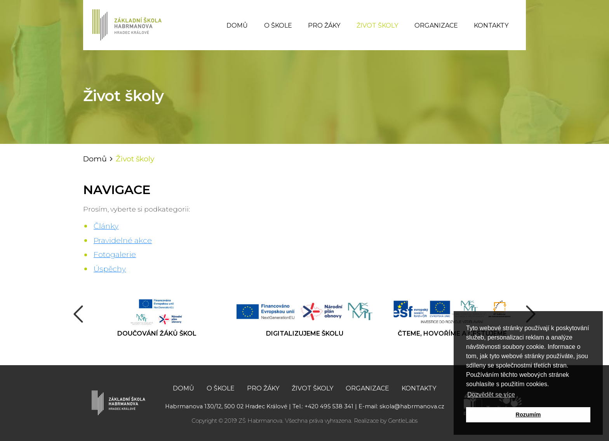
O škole (278, 25)
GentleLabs (403, 420)
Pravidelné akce (123, 240)
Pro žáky (324, 25)
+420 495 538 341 (328, 406)
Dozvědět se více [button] (491, 394)
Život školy (377, 25)
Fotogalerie (115, 254)
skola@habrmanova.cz (411, 406)
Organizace (436, 25)
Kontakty (491, 25)
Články (106, 226)
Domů (237, 25)
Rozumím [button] (528, 414)
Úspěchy (110, 268)
